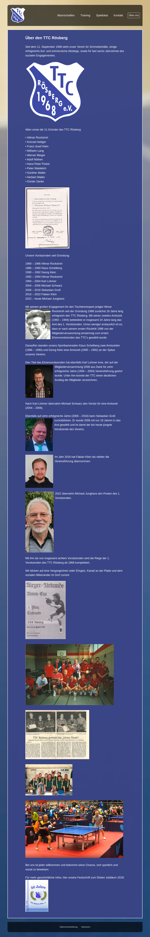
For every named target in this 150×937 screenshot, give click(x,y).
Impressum (85, 927)
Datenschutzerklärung (69, 927)
